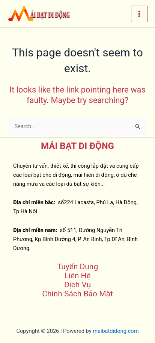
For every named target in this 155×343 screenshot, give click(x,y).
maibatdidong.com (115, 331)
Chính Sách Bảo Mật (77, 293)
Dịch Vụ (77, 284)
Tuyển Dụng (77, 266)
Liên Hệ (77, 275)
